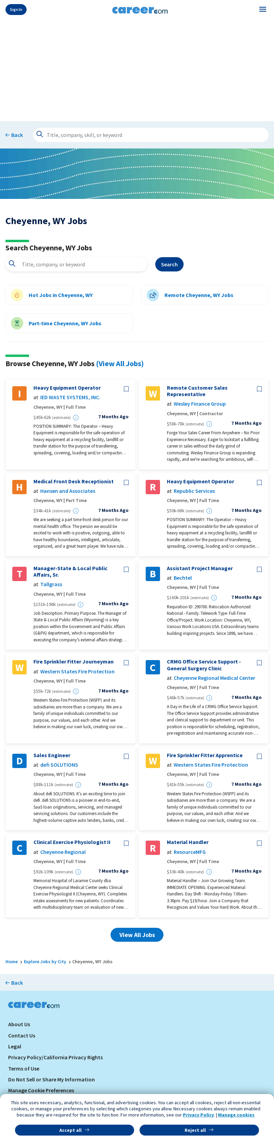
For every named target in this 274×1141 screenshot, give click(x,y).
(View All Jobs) (120, 363)
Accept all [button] (70, 1130)
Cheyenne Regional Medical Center (214, 678)
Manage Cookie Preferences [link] (41, 1090)
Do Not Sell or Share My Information (51, 1079)
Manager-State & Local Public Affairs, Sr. (70, 571)
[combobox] (76, 264)
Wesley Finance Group (200, 404)
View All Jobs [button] (137, 935)
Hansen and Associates (67, 491)
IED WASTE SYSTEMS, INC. (70, 397)
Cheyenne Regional (63, 852)
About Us (19, 1024)
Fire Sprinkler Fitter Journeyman (73, 661)
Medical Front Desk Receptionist (73, 481)
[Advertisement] (137, 68)
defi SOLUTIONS (59, 765)
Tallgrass (51, 584)
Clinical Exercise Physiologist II (72, 842)
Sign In (16, 9)
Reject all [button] (195, 1130)
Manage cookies (236, 1115)
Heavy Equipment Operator (67, 388)
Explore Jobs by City (45, 961)
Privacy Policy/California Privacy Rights (55, 1057)
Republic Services (194, 491)
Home (11, 961)
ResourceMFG (190, 852)
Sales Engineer (51, 755)
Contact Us (21, 1035)
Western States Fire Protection (77, 671)
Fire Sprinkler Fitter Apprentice (205, 755)
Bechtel (183, 578)
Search (169, 264)
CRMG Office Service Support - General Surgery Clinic (204, 664)
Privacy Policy (198, 1115)
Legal (14, 1046)
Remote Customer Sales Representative (197, 391)
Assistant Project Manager (200, 568)
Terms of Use (23, 1068)
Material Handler (187, 842)
